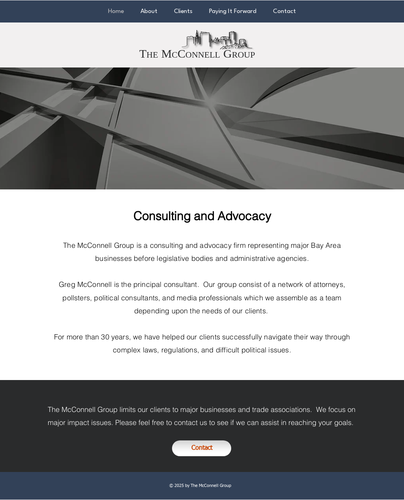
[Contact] (201, 448)
